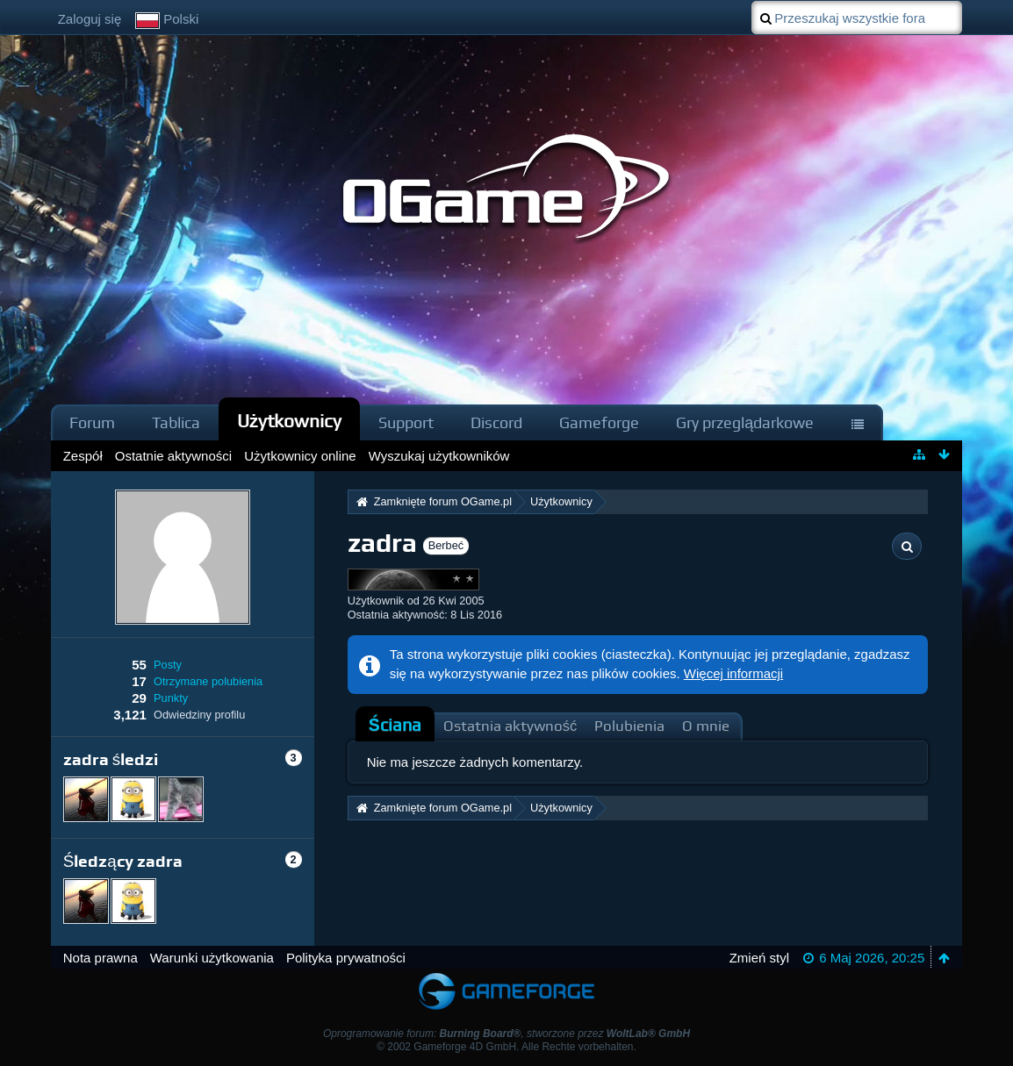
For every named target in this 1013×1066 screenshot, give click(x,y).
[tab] (395, 725)
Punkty (171, 698)
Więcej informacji (733, 673)
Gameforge (599, 422)
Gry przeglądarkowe (745, 422)
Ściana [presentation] (395, 725)
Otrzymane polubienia (208, 681)
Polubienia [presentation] (629, 726)
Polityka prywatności (346, 957)
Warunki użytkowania (212, 957)
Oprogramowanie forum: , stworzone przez (506, 1033)
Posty (168, 664)
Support (406, 422)
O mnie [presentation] (705, 726)
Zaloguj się (90, 18)
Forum (92, 422)
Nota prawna (100, 957)
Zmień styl (759, 957)
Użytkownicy (289, 421)
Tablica (176, 422)
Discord (496, 422)
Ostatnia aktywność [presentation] (510, 726)
